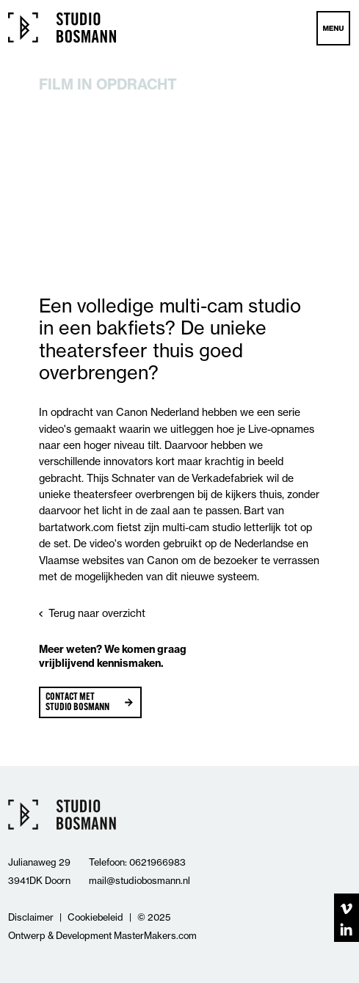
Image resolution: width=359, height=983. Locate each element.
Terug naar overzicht (96, 613)
